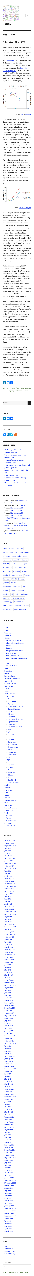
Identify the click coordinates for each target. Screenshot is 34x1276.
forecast (27, 575)
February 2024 (9, 879)
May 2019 (7, 970)
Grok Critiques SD (11, 475)
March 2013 (8, 1084)
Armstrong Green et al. (14, 640)
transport (18, 605)
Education (8, 671)
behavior (7, 633)
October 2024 (9, 866)
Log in (6, 1246)
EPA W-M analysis (25, 208)
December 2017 (9, 1008)
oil (12, 594)
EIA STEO (28, 114)
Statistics (7, 803)
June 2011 (7, 1135)
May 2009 (8, 1196)
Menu (28, 15)
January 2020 (9, 952)
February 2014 (9, 1056)
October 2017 (9, 1013)
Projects (7, 798)
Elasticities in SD (16, 508)
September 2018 (10, 985)
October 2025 (9, 843)
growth (6, 583)
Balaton (7, 630)
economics (7, 571)
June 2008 (8, 1223)
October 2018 (9, 983)
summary (10, 60)
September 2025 (10, 846)
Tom (4, 388)
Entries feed (8, 1249)
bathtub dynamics (10, 552)
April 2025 (8, 853)
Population (12, 752)
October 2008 (9, 1213)
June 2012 (7, 1104)
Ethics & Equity (10, 676)
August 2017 (8, 1018)
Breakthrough (24, 552)
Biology (11, 734)
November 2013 (9, 1064)
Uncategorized (9, 826)
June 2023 (7, 899)
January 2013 (9, 1089)
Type (8, 760)
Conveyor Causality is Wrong (15, 478)
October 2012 (9, 1094)
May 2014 (7, 1051)
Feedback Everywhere (12, 678)
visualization (7, 609)
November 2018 (10, 980)
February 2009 (9, 1203)
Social (10, 757)
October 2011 (8, 1125)
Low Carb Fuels (11, 653)
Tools (6, 813)
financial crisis (17, 575)
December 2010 (9, 1150)
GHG (14, 579)
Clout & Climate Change (15, 643)
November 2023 (10, 886)
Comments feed (10, 1251)
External (11, 765)
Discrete (11, 714)
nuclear (6, 594)
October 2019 (9, 960)
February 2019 (9, 977)
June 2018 (7, 993)
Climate (19, 388)
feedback (6, 575)
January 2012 (9, 1117)
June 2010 (7, 1165)
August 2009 (9, 1188)
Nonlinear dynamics (15, 719)
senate (26, 390)
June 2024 (8, 871)
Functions (12, 717)
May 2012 (7, 1107)
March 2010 (8, 1173)
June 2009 (8, 1193)
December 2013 (9, 1061)
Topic (8, 732)
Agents (10, 699)
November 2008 (10, 1211)
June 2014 (7, 1048)
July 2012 (7, 1102)
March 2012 (8, 1112)
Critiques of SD (9, 480)
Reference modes (10, 452)
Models (12, 590)
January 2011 (8, 1147)
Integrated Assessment (11, 586)
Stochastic (12, 724)
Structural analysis (15, 727)
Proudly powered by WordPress (18, 1272)
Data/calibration (14, 709)
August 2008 (9, 1218)
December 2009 (10, 1180)
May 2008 (8, 1226)
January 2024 (9, 881)
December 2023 (10, 884)
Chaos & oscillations (15, 706)
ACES (29, 388)
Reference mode (10, 800)
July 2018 (7, 990)
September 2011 (10, 1127)
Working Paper (13, 782)
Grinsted (21, 579)
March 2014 (8, 1054)
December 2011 (9, 1119)
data (15, 567)
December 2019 (9, 955)
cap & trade (16, 556)
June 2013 (7, 1076)
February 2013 (9, 1087)
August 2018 (8, 988)
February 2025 (9, 858)
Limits (24, 586)
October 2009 (9, 1185)
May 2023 (7, 901)
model (5, 590)
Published (11, 772)
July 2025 (7, 848)
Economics (12, 742)
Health (10, 749)
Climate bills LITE (14, 42)
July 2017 (7, 1021)
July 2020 (7, 942)
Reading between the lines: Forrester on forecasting (15, 525)
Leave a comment (19, 392)
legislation (21, 390)
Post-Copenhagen (12, 656)
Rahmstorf (25, 594)
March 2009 (8, 1201)
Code (10, 762)
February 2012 (9, 1114)
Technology (7, 602)
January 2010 (9, 1178)
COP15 (13, 564)
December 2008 (10, 1208)
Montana (20, 590)
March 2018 (8, 1000)
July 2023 (7, 896)
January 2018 (9, 1005)
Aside (6, 628)
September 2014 (10, 1043)
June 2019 (7, 967)
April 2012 (8, 1109)
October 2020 (9, 937)
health (13, 583)
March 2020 (8, 947)
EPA (21, 114)
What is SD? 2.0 (22, 500)
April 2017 (8, 1023)
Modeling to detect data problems (16, 450)
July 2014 (7, 1046)
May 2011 (7, 1137)
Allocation (12, 701)
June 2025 (7, 851)
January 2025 (9, 861)
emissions (16, 571)
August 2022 (8, 917)
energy (24, 571)
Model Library (9, 694)
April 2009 (8, 1198)
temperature (19, 602)
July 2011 (7, 1132)
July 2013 (7, 1074)
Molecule (11, 770)
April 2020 (8, 944)
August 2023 (8, 894)
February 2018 (9, 1003)
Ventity (8, 818)
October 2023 (9, 889)
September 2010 (10, 1158)
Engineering (12, 744)
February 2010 (9, 1175)
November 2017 (9, 1010)
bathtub (20, 548)
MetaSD (7, 24)
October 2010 (9, 1155)
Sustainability (9, 805)
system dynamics (18, 598)
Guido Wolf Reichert (11, 518)
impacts (9, 648)
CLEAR (10, 390)
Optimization (13, 722)
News (6, 793)
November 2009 (10, 1183)
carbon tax (7, 560)
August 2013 (8, 1071)
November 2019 (9, 957)
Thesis (10, 775)
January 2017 (9, 1031)
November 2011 (9, 1122)
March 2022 (8, 922)
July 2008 (7, 1221)
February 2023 (9, 906)
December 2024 (10, 863)
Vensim (26, 605)
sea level (6, 598)
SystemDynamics (10, 808)
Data (6, 668)
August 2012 (8, 1099)
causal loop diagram (20, 560)
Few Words (8, 681)
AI (5, 625)
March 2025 (8, 856)
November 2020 (10, 934)
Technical (10, 696)
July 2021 (7, 929)
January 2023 (9, 909)
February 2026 (9, 841)
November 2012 (9, 1092)
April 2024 (8, 876)
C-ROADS (6, 556)
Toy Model (12, 780)
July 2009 (7, 1190)
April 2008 (8, 1229)
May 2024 (7, 873)
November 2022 (10, 912)
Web (9, 729)
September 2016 (10, 1036)
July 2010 (7, 1163)
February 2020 (9, 950)
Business (7, 635)
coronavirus (7, 567)
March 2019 (8, 975)
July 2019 (7, 965)
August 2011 (8, 1130)
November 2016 (9, 1033)
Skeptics (9, 663)
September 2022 (10, 914)
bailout (12, 548)
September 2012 (10, 1097)
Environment (13, 747)
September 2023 (10, 891)
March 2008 (8, 1231)
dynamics (22, 567)
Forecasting (8, 686)
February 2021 (9, 932)
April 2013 (8, 1081)
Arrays (10, 704)
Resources (12, 755)
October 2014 (9, 1041)
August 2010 (8, 1160)
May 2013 (7, 1079)
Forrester (6, 579)
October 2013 (9, 1066)
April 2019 (8, 972)
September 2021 (10, 927)
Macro (10, 767)
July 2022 (7, 919)
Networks (8, 790)
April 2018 (8, 998)
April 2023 (8, 904)
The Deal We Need (12, 666)
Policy (24, 388)
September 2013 (10, 1069)
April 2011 (8, 1140)
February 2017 (9, 1028)
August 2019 (8, 962)
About (12, 503)
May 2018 (7, 995)
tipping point (8, 605)
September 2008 (10, 1216)
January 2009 (9, 1206)
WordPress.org (9, 1254)
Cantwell (5, 390)
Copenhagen (22, 564)
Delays (10, 711)
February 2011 (9, 1145)
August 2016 (8, 1038)
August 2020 (9, 939)
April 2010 (8, 1170)
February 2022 (9, 924)
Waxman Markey (8, 392)
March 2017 (8, 1026)
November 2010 (10, 1152)
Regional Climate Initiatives (16, 658)
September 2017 (10, 1016)
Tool (9, 777)
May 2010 (7, 1168)
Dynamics (11, 739)
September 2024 (10, 868)
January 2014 (9, 1059)
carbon (25, 556)
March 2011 (8, 1142)
